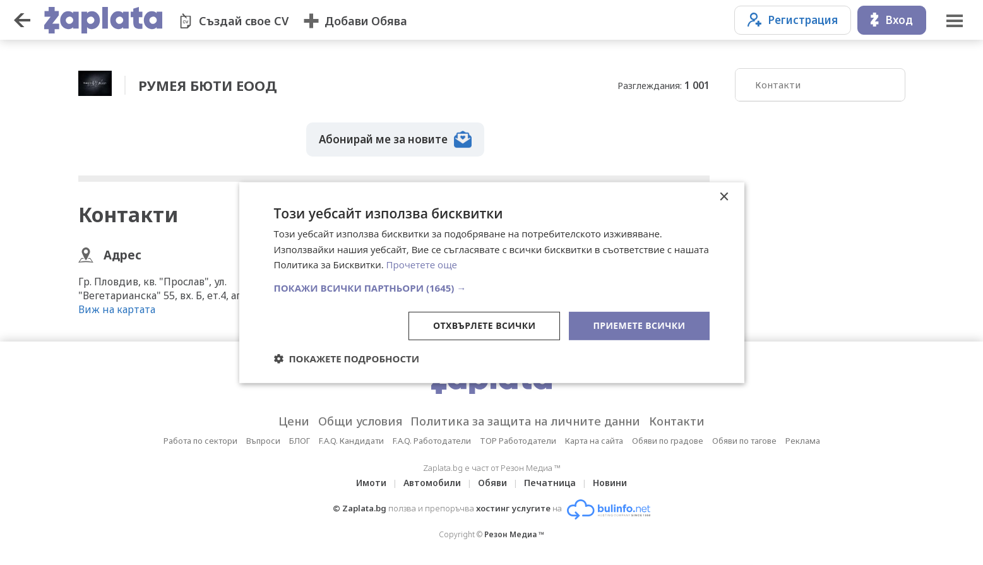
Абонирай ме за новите (395, 139)
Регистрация (793, 20)
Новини (610, 483)
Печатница (550, 483)
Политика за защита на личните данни (526, 421)
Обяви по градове (667, 440)
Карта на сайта (594, 440)
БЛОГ (299, 440)
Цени (293, 421)
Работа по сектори (200, 440)
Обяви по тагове (744, 440)
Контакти (778, 84)
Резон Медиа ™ (514, 534)
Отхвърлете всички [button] (484, 325)
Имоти (371, 483)
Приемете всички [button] (639, 325)
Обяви (492, 483)
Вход (892, 20)
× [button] (724, 196)
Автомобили (432, 483)
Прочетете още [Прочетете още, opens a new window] (421, 264)
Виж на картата (116, 309)
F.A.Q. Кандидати (351, 440)
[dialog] (491, 282)
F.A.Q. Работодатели (432, 440)
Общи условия (360, 421)
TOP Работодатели (518, 440)
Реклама (802, 440)
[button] (492, 288)
